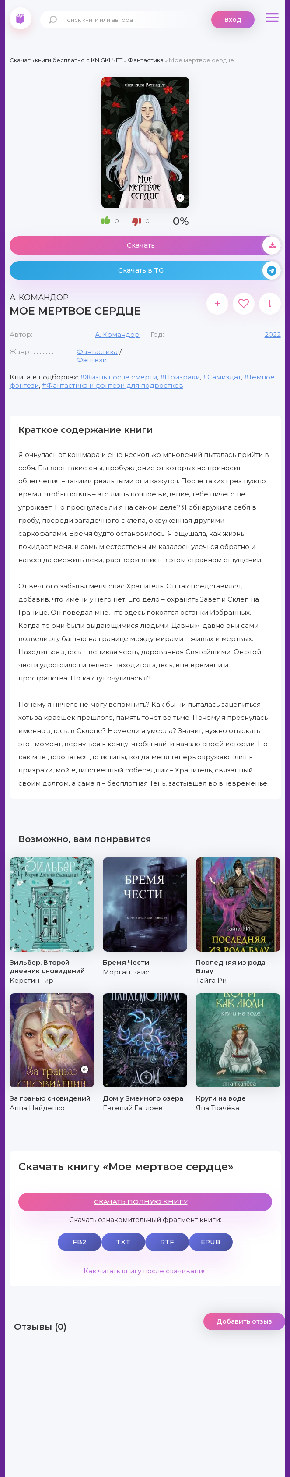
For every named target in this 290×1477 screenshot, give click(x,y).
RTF (167, 1242)
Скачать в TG (199, 270)
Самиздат (224, 377)
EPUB (210, 1242)
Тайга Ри (211, 980)
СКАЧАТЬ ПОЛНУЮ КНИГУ (141, 1201)
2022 (273, 334)
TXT (123, 1242)
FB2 (80, 1242)
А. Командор (117, 334)
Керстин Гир (31, 980)
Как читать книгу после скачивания (145, 1271)
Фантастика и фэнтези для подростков (114, 385)
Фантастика (97, 351)
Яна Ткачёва (217, 1108)
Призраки (182, 377)
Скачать (204, 245)
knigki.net (20, 18)
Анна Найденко (37, 1108)
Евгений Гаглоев (133, 1108)
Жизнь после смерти (120, 377)
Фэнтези (92, 360)
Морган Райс (126, 972)
